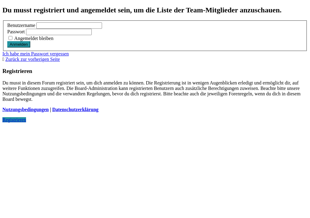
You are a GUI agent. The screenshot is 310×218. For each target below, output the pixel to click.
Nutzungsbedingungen (25, 109)
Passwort (16, 31)
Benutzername (21, 25)
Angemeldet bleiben (30, 38)
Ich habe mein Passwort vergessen (35, 53)
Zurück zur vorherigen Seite (32, 59)
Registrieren (14, 119)
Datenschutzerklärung (75, 109)
